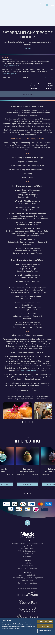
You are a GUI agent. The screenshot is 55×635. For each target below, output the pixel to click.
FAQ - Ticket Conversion (27, 551)
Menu (52, 5)
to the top (27, 523)
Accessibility (27, 556)
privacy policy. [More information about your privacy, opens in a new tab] (17, 628)
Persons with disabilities (27, 568)
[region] (27, 626)
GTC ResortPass (27, 548)
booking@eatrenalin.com (30, 370)
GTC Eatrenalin (27, 554)
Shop (46, 4)
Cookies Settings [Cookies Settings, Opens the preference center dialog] (45, 631)
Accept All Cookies (45, 621)
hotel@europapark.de (9, 73)
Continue (27, 94)
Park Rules (28, 563)
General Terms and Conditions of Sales (27, 543)
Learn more (27, 48)
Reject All (45, 626)
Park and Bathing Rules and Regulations (27, 578)
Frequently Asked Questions (27, 546)
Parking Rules (27, 566)
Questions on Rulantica (27, 575)
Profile (41, 4)
